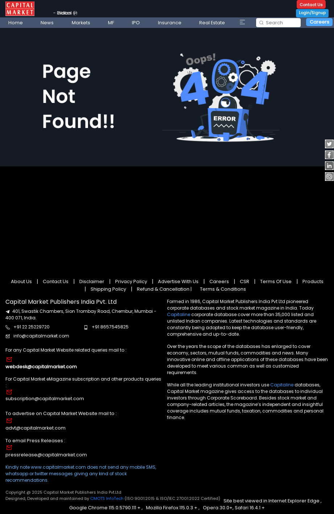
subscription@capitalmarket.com (44, 398)
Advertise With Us (178, 281)
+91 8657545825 (110, 327)
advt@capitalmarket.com (35, 428)
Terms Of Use (276, 281)
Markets (81, 23)
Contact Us (311, 5)
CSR (244, 281)
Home (15, 23)
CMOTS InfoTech (107, 498)
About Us (22, 281)
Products (312, 281)
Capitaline (178, 314)
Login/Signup (312, 13)
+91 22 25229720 (31, 327)
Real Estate (212, 23)
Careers (319, 22)
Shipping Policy (108, 289)
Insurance (169, 23)
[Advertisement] (167, 218)
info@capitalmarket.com (41, 336)
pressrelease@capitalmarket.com (46, 455)
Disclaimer (91, 281)
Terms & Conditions (223, 289)
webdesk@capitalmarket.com (41, 367)
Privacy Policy (131, 281)
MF (111, 23)
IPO (136, 23)
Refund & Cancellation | (164, 289)
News (47, 23)
